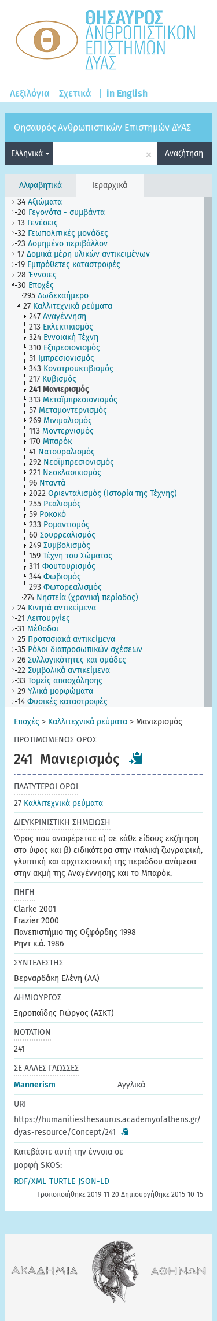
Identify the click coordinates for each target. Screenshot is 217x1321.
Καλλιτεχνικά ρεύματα (87, 722)
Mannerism (35, 1085)
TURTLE (62, 1181)
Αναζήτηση (184, 153)
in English (127, 93)
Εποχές (26, 722)
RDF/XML (30, 1181)
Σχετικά (75, 93)
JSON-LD (93, 1181)
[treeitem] (44, 202)
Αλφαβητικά (40, 185)
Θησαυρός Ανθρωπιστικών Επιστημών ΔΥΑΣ (102, 127)
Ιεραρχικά (109, 185)
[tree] (108, 452)
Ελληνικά (30, 153)
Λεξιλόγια (30, 93)
